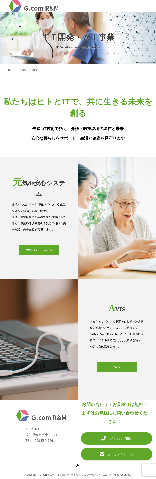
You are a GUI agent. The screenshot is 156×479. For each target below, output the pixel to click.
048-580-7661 (116, 438)
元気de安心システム (39, 249)
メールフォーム (116, 454)
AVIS (117, 366)
